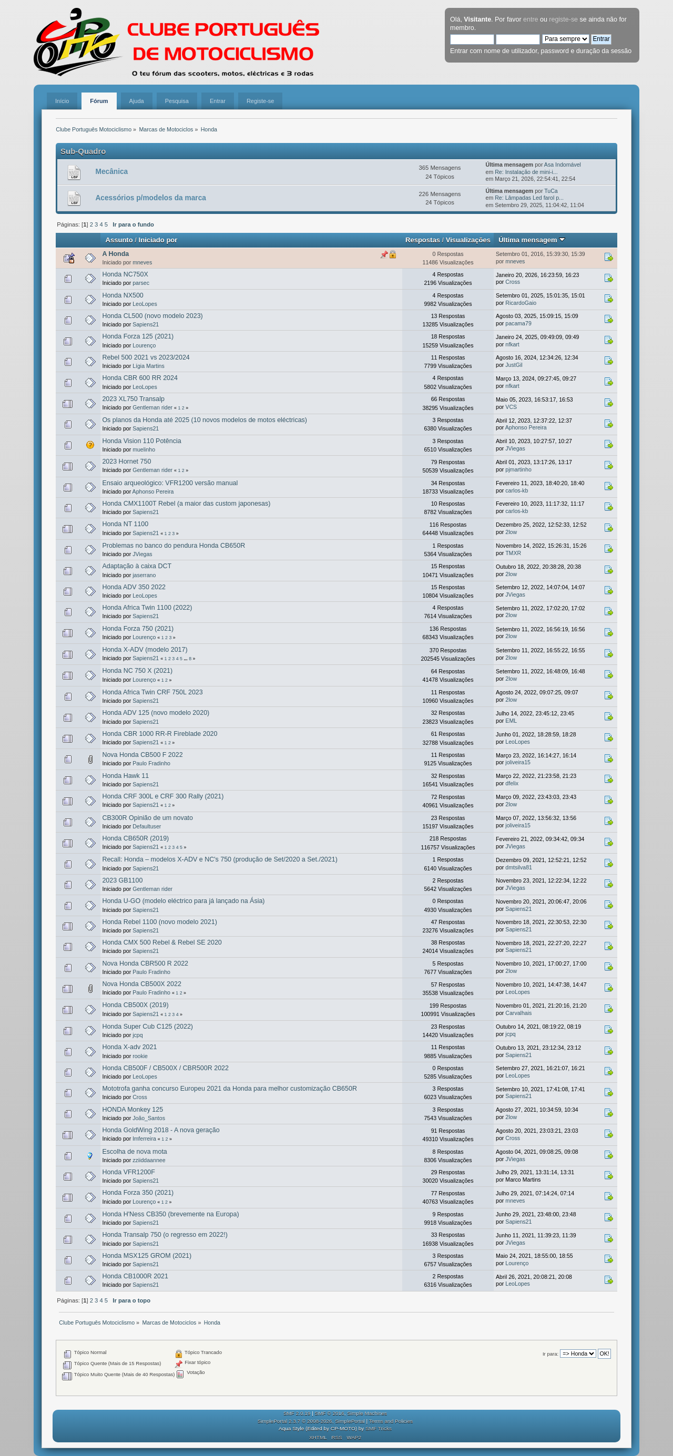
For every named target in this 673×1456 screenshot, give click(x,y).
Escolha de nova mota (134, 1151)
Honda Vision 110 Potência (141, 441)
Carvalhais (518, 1013)
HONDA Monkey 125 (132, 1109)
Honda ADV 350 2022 (134, 587)
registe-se (563, 19)
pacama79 (518, 323)
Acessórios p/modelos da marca (150, 198)
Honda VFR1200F (128, 1172)
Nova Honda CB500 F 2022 (142, 754)
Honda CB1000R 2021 (135, 1276)
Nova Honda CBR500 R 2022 (145, 963)
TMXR (513, 553)
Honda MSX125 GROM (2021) (146, 1255)
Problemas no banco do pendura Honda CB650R (173, 545)
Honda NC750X (125, 274)
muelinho (143, 449)
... (186, 658)
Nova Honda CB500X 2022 (141, 984)
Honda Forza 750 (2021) (138, 628)
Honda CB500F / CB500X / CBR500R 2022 (165, 1068)
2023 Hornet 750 (126, 461)
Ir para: (550, 1354)
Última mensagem (531, 240)
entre (530, 19)
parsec (140, 283)
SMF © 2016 (329, 1413)
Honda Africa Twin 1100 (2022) (147, 607)
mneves (142, 262)
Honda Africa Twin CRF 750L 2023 (152, 692)
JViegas (515, 448)
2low (511, 532)
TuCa (551, 191)
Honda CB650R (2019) (135, 838)
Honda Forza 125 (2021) (138, 336)
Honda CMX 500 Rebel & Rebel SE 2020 (161, 942)
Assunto (119, 240)
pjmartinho (518, 469)
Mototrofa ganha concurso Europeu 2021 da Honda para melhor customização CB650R (229, 1088)
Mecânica (111, 172)
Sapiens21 (145, 324)
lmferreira (144, 1138)
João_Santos (148, 1118)
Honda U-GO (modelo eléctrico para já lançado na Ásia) (183, 901)
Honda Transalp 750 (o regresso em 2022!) (164, 1234)
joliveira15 (518, 762)
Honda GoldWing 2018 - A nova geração (160, 1130)
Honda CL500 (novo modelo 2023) (152, 316)
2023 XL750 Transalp (133, 399)
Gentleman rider (152, 407)
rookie (140, 1056)
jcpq (137, 1035)
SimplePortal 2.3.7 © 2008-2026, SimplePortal (311, 1421)
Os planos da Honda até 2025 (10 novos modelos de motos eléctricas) (204, 420)
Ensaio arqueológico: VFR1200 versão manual (170, 483)
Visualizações (468, 240)
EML (511, 720)
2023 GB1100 (122, 880)
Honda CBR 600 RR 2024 (139, 378)
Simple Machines (367, 1413)
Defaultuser (146, 826)
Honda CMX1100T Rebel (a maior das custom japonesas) (186, 503)
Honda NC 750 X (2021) (137, 670)
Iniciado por (158, 240)
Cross (512, 282)
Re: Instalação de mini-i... (526, 172)
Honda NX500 (122, 295)
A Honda (115, 254)
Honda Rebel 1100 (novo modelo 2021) (159, 922)
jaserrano (144, 575)
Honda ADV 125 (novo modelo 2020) (155, 712)
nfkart (512, 344)
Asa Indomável (562, 164)
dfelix (511, 783)
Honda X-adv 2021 (129, 1047)
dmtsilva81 (518, 867)
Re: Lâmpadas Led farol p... (529, 197)
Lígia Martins (148, 366)
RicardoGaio (520, 303)
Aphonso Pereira (526, 427)
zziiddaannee (148, 1160)
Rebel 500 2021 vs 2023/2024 (145, 357)
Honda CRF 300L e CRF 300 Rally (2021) (162, 796)
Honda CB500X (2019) (135, 1005)
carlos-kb (516, 490)
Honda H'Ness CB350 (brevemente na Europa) (170, 1214)
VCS (511, 407)
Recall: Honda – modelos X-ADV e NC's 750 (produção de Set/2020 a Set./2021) (219, 859)
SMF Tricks (378, 1428)
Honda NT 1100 (125, 524)
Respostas (422, 240)
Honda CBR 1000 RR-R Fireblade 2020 (159, 733)
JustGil (513, 365)
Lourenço (144, 345)
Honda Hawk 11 (125, 776)
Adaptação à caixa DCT (136, 566)
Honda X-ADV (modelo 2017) (144, 649)
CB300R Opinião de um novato (147, 818)
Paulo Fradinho (151, 763)
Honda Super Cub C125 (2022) (147, 1026)
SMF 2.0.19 (297, 1413)
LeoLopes (144, 304)
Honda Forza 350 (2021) (138, 1192)
